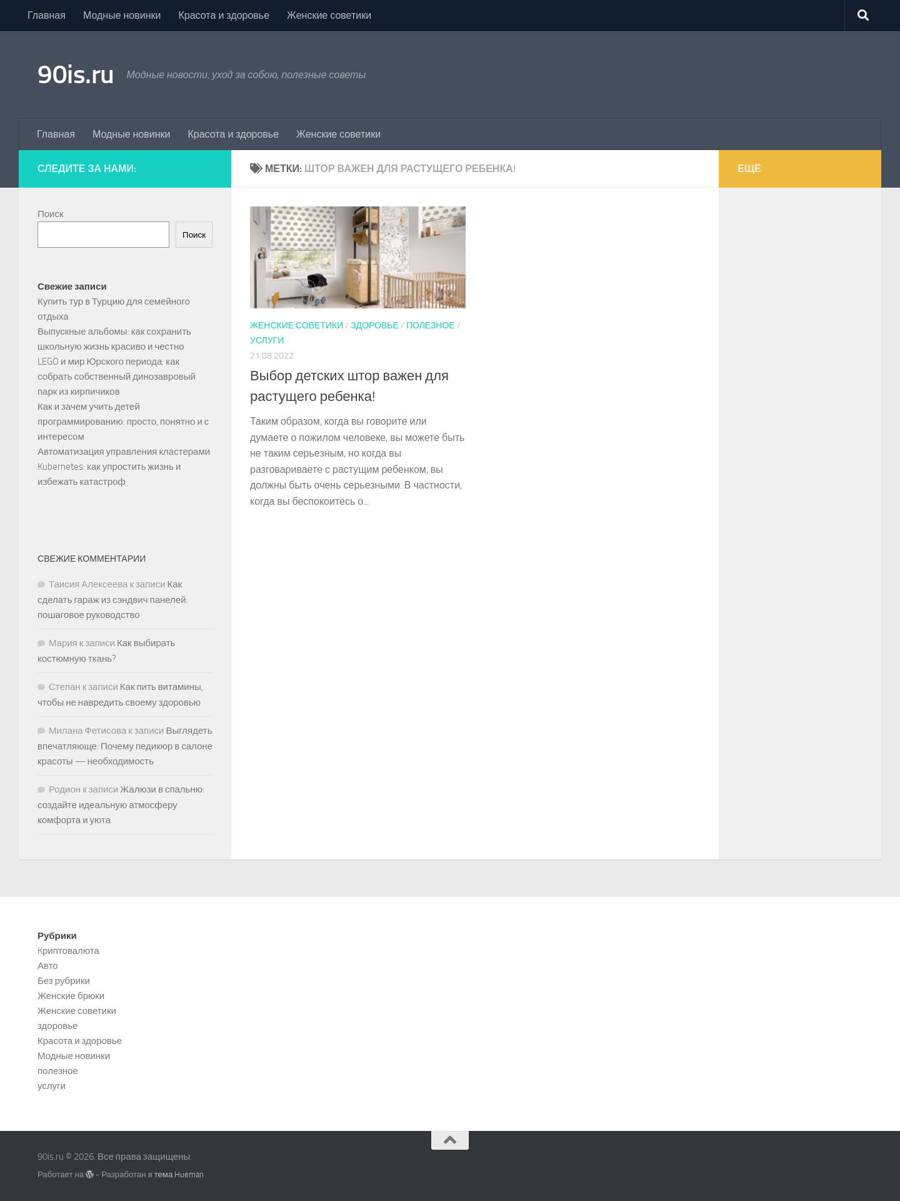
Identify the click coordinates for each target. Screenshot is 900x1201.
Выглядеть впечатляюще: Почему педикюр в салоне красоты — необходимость (125, 746)
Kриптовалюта (68, 950)
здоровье (375, 325)
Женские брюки (71, 995)
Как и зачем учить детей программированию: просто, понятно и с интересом (123, 421)
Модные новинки (122, 15)
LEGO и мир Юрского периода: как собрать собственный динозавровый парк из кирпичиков (117, 376)
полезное (430, 325)
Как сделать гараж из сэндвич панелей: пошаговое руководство (113, 600)
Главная (47, 15)
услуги (267, 340)
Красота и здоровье (223, 15)
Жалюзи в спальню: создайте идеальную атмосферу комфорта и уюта (121, 805)
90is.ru (76, 74)
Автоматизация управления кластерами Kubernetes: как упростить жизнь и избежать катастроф (124, 466)
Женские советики (329, 15)
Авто (48, 965)
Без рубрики (64, 980)
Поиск (51, 214)
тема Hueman (179, 1174)
